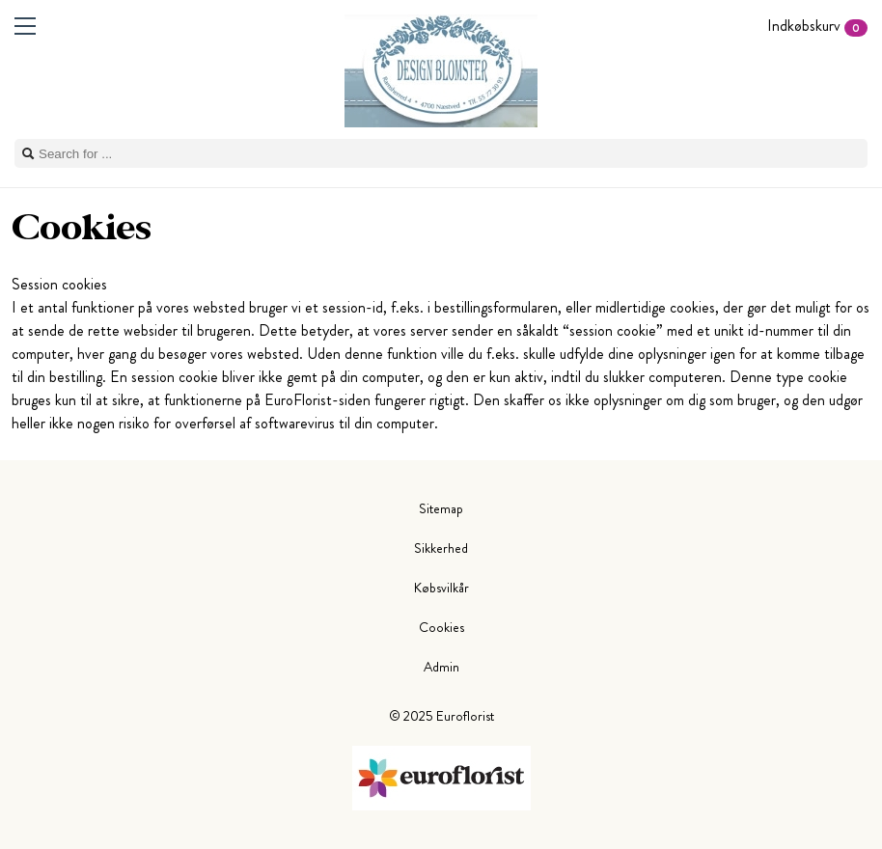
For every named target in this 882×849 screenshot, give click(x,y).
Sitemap (441, 508)
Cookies (441, 627)
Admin (441, 666)
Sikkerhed (441, 548)
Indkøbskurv (817, 25)
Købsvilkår (441, 587)
